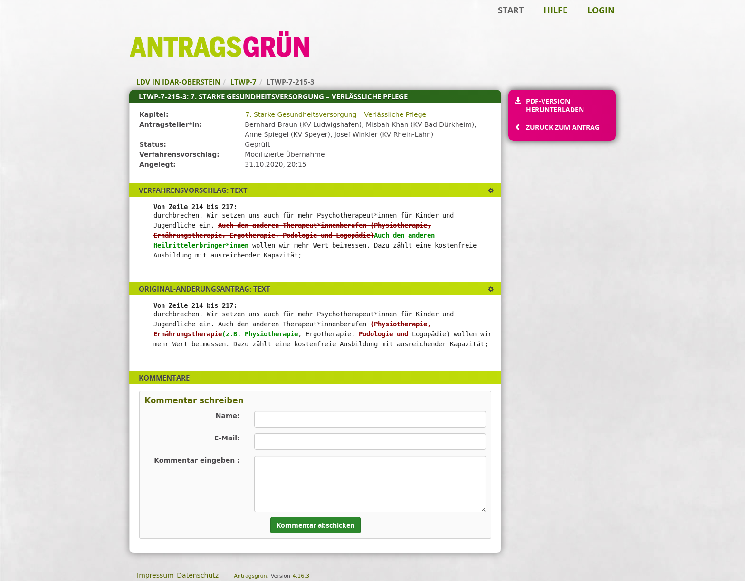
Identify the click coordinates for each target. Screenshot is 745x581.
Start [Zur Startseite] (511, 10)
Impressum (155, 575)
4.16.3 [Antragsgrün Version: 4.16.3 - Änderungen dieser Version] (300, 576)
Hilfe (555, 10)
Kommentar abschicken (315, 525)
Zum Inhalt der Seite (39, 22)
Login (601, 10)
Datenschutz (198, 575)
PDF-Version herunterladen (554, 105)
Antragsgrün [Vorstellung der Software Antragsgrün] (250, 576)
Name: (228, 415)
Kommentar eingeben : (197, 460)
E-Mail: (227, 438)
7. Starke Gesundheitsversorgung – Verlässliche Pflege (335, 114)
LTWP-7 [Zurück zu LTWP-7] (243, 81)
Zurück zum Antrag (562, 127)
